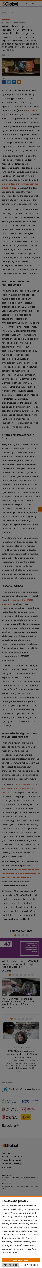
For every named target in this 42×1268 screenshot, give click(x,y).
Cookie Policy (12, 1249)
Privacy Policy (30, 1249)
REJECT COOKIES (10, 1265)
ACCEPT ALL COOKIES (21, 1260)
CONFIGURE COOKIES (31, 1265)
